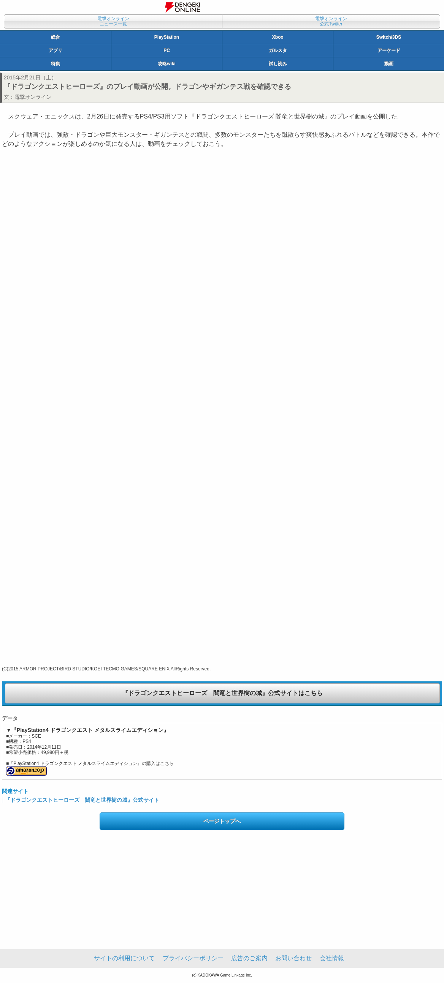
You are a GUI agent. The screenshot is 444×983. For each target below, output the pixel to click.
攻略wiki (167, 63)
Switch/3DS (388, 37)
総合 (55, 37)
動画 (388, 63)
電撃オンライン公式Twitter (331, 21)
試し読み (278, 63)
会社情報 (332, 958)
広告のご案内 (249, 958)
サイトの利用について (124, 958)
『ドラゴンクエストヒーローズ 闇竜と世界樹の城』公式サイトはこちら (222, 693)
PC (166, 50)
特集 (55, 63)
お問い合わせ (293, 958)
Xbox (277, 37)
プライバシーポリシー (193, 958)
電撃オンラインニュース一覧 (113, 21)
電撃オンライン (33, 97)
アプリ (55, 50)
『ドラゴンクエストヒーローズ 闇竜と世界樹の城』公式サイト (82, 800)
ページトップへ (222, 821)
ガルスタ (278, 50)
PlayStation (166, 37)
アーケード (388, 50)
